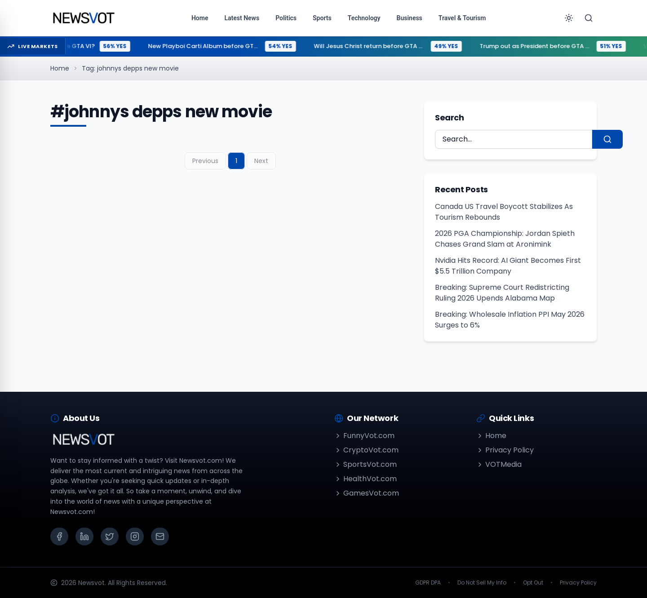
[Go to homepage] (83, 18)
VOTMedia (499, 464)
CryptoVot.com (366, 450)
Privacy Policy (505, 450)
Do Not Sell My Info (481, 582)
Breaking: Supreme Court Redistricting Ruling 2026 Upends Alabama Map (502, 292)
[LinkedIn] (84, 536)
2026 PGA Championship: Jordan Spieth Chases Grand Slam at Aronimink (505, 238)
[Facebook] (59, 536)
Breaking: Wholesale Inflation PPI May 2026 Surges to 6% (510, 319)
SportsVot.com (365, 464)
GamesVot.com (366, 493)
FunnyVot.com (364, 435)
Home (59, 68)
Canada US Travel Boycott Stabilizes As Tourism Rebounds (504, 211)
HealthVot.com (365, 479)
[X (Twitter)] (110, 536)
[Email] (160, 536)
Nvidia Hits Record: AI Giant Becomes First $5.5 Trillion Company (508, 265)
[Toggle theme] (569, 18)
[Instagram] (135, 536)
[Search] (589, 18)
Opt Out (533, 582)
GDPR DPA (428, 582)
